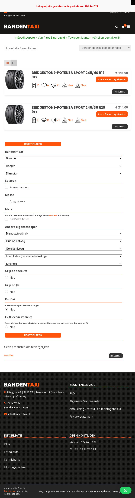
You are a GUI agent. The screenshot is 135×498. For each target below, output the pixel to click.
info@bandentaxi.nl (19, 414)
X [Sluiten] (133, 2)
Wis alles (8, 355)
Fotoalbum (11, 452)
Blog (7, 444)
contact (53, 215)
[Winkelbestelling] (105, 48)
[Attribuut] (63, 166)
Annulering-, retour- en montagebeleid (95, 409)
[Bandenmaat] (63, 158)
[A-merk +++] (6, 201)
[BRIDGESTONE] (6, 219)
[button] (125, 490)
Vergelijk (120, 91)
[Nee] (6, 277)
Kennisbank (12, 459)
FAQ (72, 393)
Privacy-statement (81, 416)
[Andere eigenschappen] (63, 233)
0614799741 (15, 403)
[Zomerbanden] (6, 187)
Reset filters (33, 144)
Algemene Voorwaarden (85, 401)
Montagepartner (15, 467)
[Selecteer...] (63, 173)
